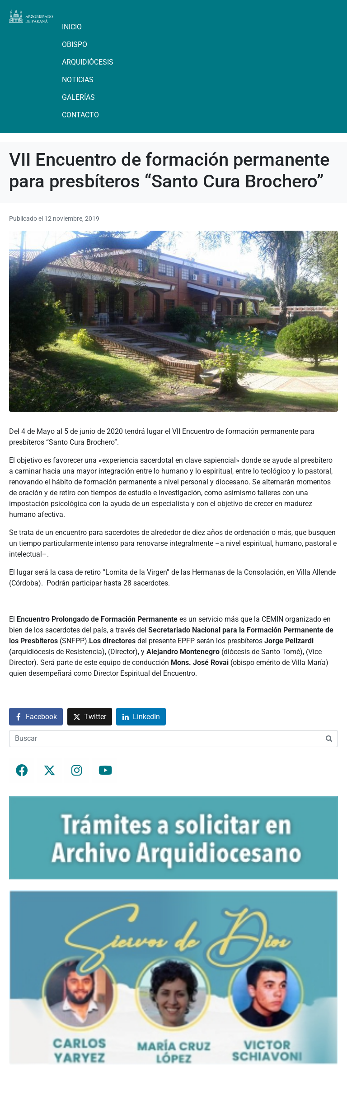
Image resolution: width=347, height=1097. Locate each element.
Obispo (74, 44)
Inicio (72, 27)
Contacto (80, 115)
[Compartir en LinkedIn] (141, 716)
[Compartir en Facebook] (36, 716)
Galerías (78, 97)
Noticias (78, 79)
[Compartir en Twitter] (89, 716)
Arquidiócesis (87, 62)
